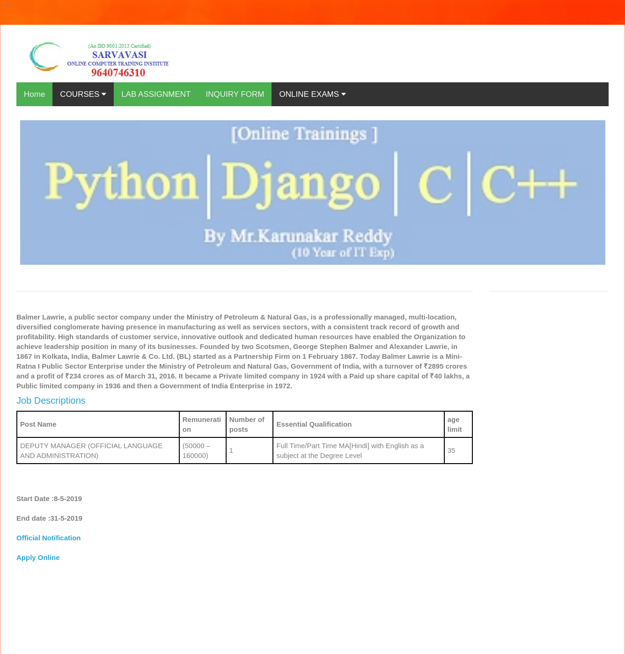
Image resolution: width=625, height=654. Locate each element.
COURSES (83, 94)
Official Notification (48, 538)
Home (34, 94)
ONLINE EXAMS (312, 94)
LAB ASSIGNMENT (156, 94)
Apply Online (38, 557)
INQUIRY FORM (235, 94)
